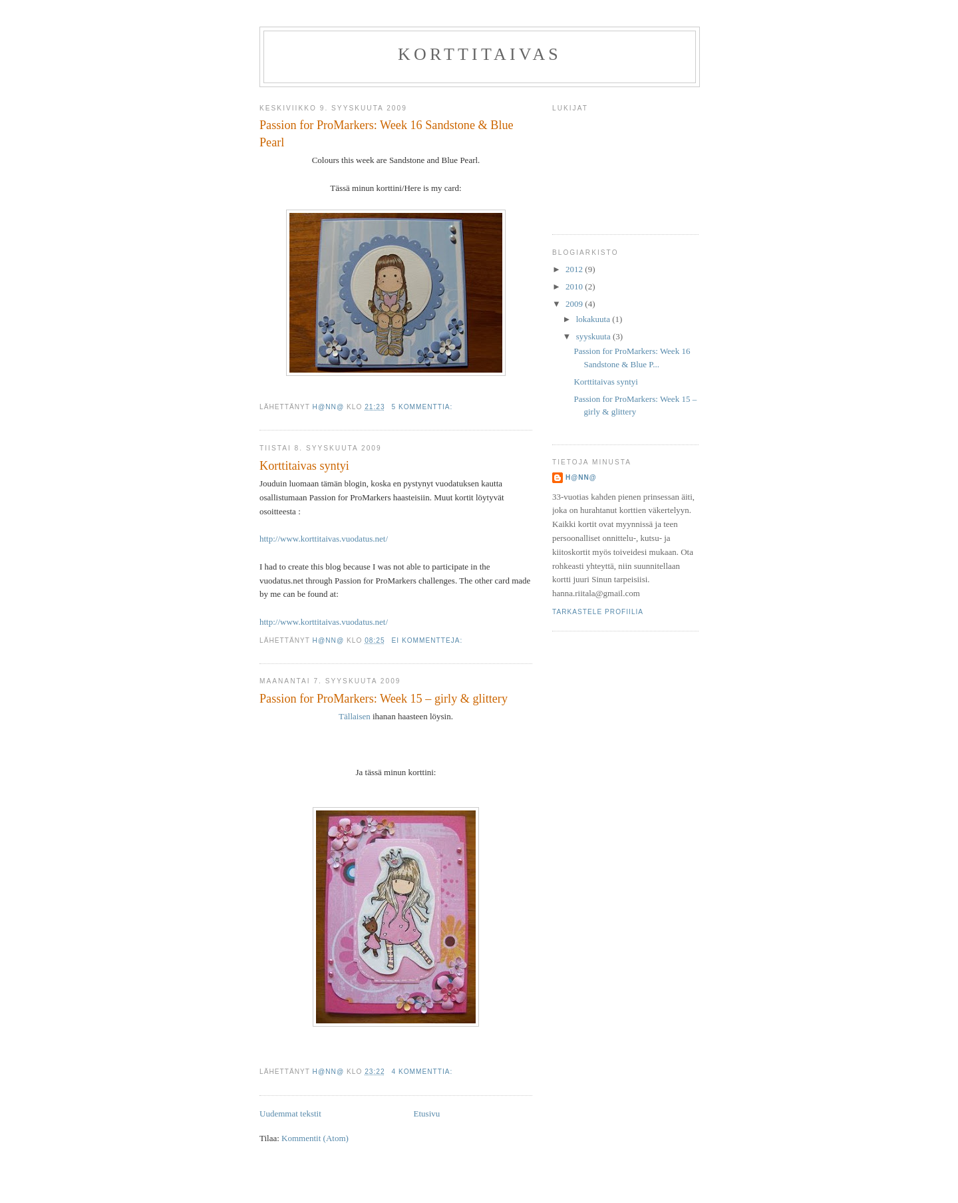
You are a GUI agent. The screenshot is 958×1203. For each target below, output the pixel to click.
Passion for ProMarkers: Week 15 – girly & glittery (383, 698)
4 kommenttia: (423, 1071)
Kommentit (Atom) (315, 1138)
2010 (575, 286)
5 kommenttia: (423, 407)
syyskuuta (594, 336)
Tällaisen (355, 716)
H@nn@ (581, 477)
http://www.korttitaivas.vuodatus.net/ (323, 539)
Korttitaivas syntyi (304, 465)
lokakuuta (594, 319)
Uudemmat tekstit (290, 1113)
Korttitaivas (479, 54)
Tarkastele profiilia (597, 611)
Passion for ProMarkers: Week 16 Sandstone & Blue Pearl (386, 133)
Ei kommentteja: (428, 640)
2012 (575, 269)
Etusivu (427, 1113)
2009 (575, 304)
